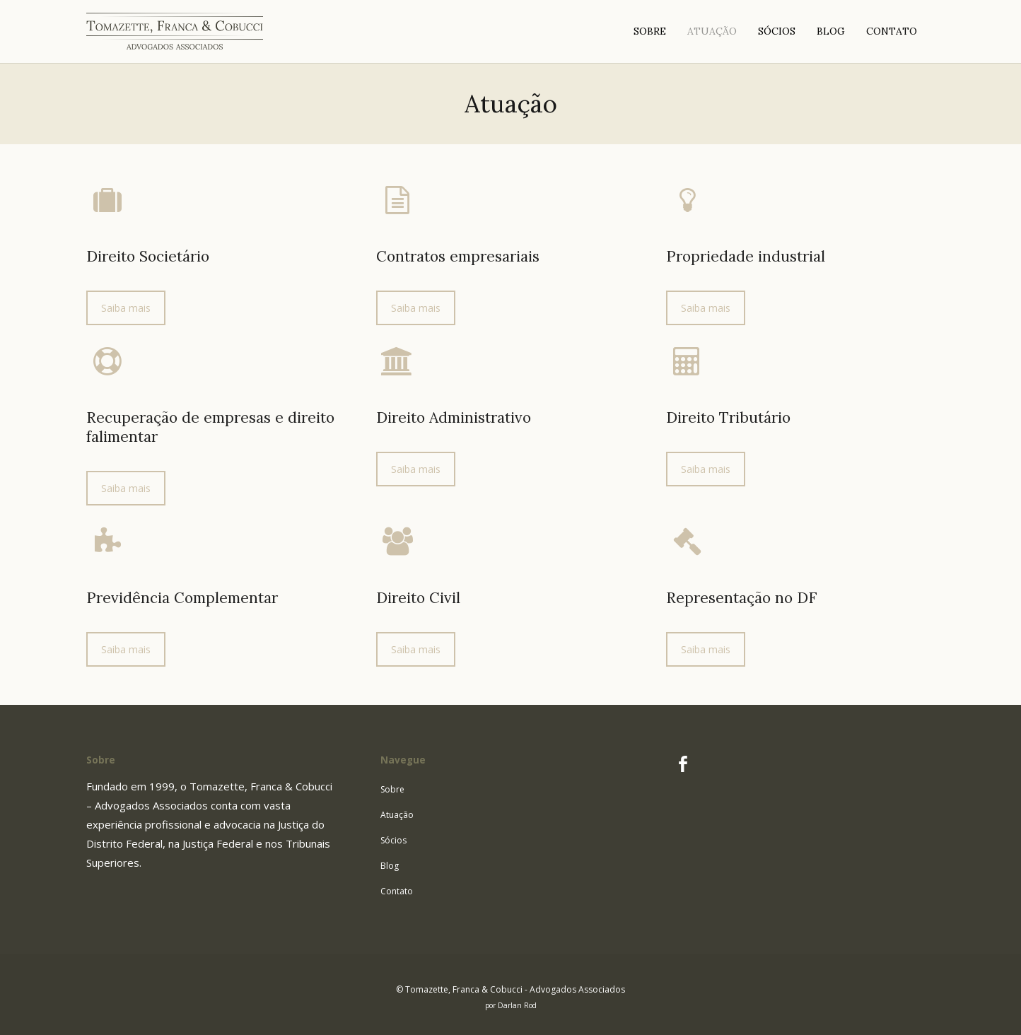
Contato (396, 891)
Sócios (393, 840)
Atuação (397, 815)
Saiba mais (126, 308)
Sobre (392, 789)
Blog (389, 866)
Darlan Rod (517, 1005)
